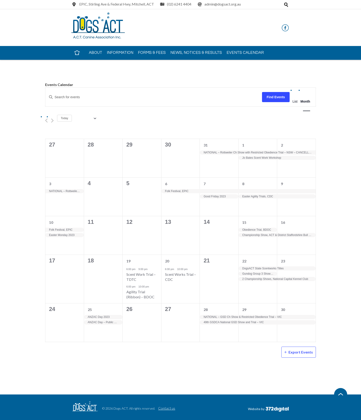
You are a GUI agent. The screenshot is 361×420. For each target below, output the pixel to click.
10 (51, 222)
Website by (268, 409)
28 (206, 309)
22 (244, 261)
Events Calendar (245, 53)
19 (128, 261)
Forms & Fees (152, 53)
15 (244, 222)
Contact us (166, 408)
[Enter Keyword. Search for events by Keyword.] (153, 97)
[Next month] (52, 120)
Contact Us (87, 66)
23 (283, 261)
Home (77, 52)
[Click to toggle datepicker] (85, 118)
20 (167, 261)
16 (283, 222)
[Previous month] (46, 120)
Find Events (276, 97)
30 (283, 309)
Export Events (300, 352)
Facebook (285, 27)
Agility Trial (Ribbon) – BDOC (140, 294)
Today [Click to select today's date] (64, 118)
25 (90, 309)
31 (206, 145)
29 (244, 309)
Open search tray (286, 4)
